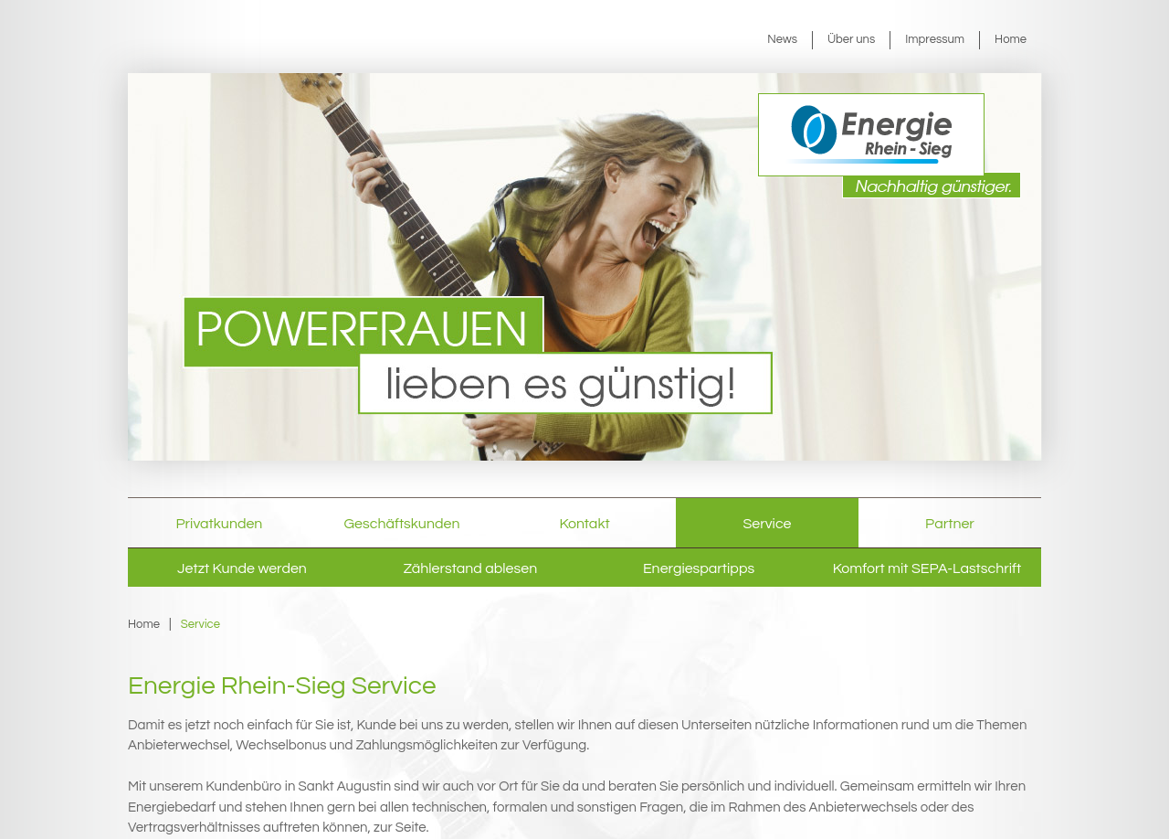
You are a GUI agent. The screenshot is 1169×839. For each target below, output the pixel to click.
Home (1011, 39)
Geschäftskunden (402, 523)
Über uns (851, 39)
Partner (949, 523)
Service (767, 523)
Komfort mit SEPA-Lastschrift (927, 568)
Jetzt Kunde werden (242, 568)
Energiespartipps (698, 568)
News (782, 39)
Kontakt (584, 523)
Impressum (934, 39)
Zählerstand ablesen (470, 568)
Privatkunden (219, 523)
